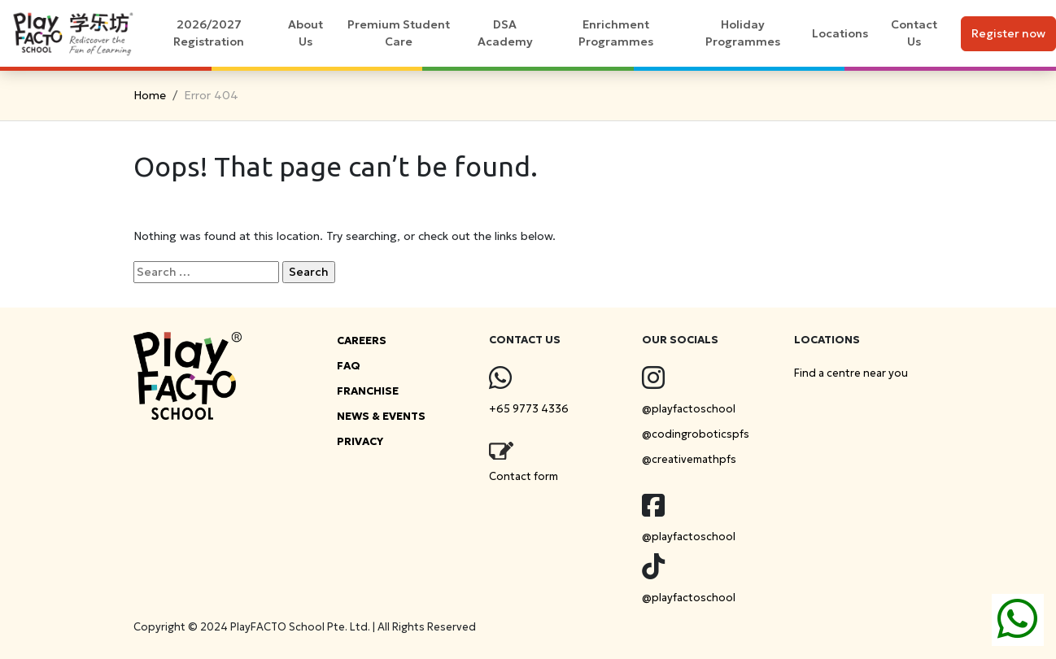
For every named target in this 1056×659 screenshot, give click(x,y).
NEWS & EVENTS (381, 416)
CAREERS (361, 340)
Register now (1008, 33)
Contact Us (914, 33)
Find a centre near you (851, 373)
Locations (840, 33)
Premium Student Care (398, 33)
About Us (305, 33)
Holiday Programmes (742, 33)
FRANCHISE (368, 391)
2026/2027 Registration (208, 33)
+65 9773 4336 (529, 409)
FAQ (348, 366)
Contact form (523, 476)
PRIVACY (360, 441)
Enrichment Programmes (615, 33)
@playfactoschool (688, 409)
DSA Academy (505, 33)
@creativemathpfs (689, 459)
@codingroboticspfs (695, 434)
